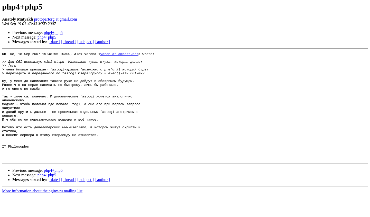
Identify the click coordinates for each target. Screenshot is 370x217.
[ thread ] (68, 42)
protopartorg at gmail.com (55, 19)
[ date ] (54, 42)
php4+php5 (53, 32)
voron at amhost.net (119, 54)
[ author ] (102, 42)
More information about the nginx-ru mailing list (42, 212)
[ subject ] (85, 42)
